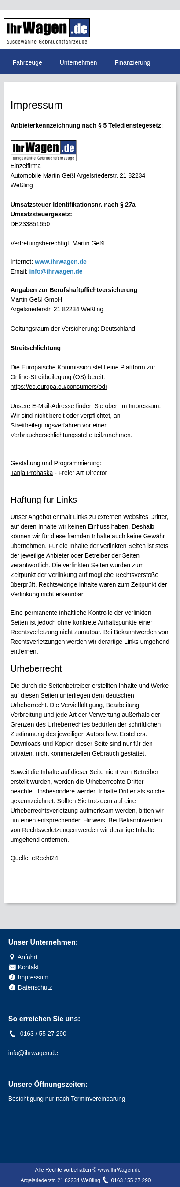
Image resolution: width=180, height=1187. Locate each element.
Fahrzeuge (27, 62)
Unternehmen (78, 62)
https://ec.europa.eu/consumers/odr (59, 386)
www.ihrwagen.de (61, 261)
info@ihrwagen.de (56, 271)
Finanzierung (133, 62)
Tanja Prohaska (32, 472)
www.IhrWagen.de (119, 1170)
